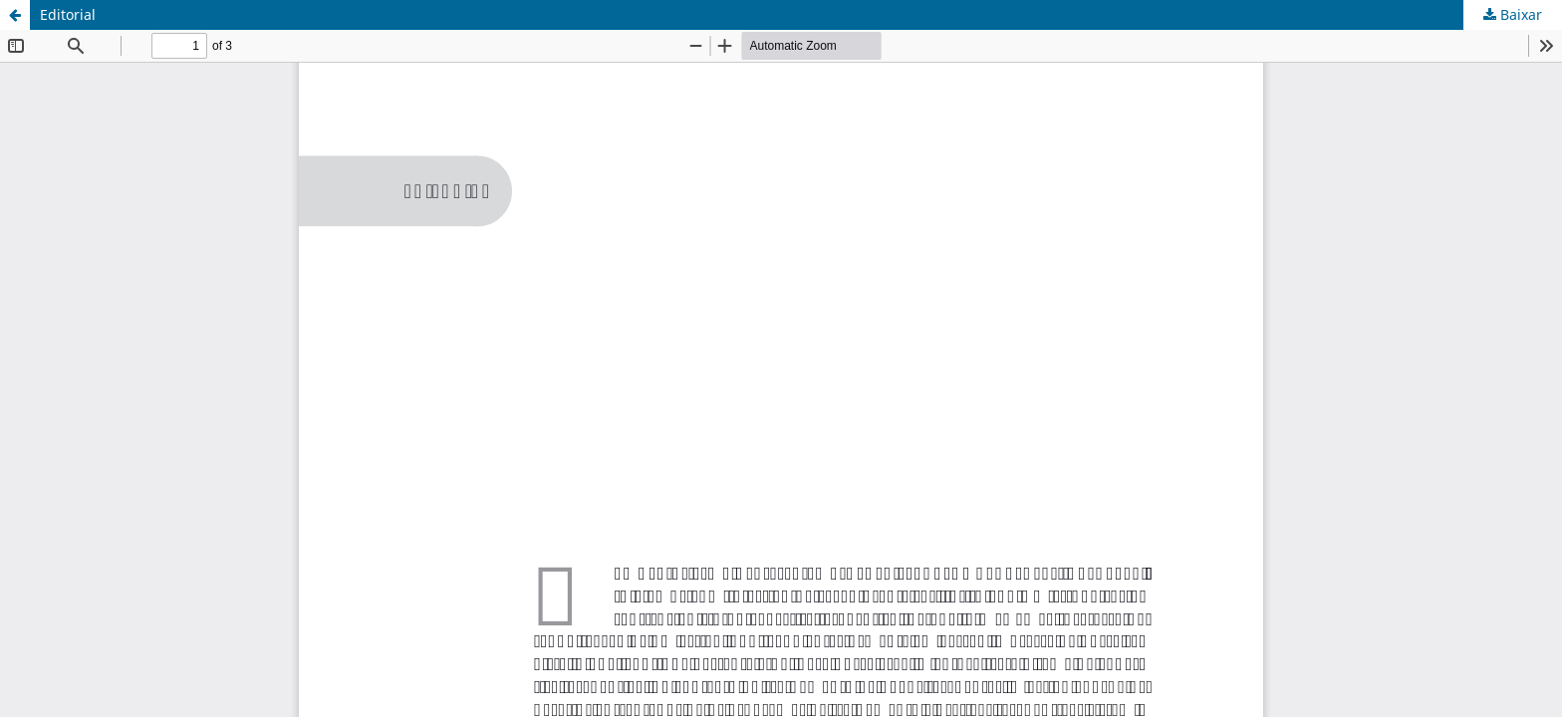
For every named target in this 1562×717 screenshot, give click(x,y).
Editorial (68, 14)
